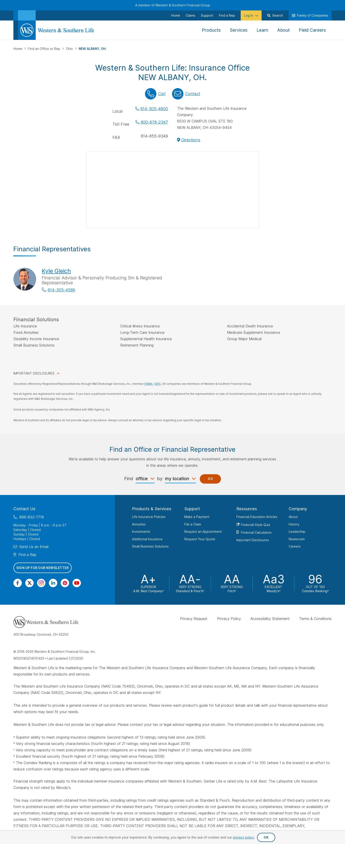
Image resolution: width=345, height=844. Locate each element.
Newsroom (297, 539)
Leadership (297, 531)
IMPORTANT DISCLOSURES (34, 373)
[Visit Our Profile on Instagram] (41, 583)
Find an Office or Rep (44, 49)
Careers (295, 546)
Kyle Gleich (56, 271)
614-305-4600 (154, 108)
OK (266, 837)
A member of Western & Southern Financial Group (172, 5)
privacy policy (243, 837)
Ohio (70, 49)
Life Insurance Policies (148, 517)
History (294, 524)
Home (18, 49)
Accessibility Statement (270, 618)
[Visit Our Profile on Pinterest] (65, 583)
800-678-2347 (154, 122)
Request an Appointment (203, 531)
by (159, 478)
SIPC (158, 383)
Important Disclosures (252, 540)
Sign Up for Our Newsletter (42, 568)
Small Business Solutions (150, 546)
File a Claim (192, 524)
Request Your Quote (199, 539)
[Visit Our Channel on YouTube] (76, 583)
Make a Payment (196, 517)
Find (128, 478)
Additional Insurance (147, 539)
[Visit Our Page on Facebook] (17, 583)
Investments (141, 531)
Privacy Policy (229, 618)
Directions (190, 140)
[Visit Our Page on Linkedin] (53, 583)
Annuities (139, 524)
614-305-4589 (61, 290)
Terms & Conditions (315, 618)
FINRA (148, 383)
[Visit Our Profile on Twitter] (29, 583)
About (293, 517)
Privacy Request (194, 618)
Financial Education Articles (256, 517)
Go (210, 479)
